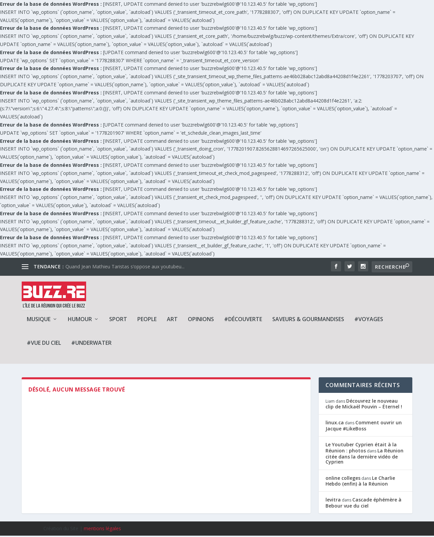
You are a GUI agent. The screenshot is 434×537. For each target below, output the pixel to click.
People (147, 320)
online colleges (343, 479)
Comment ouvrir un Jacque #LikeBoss (364, 427)
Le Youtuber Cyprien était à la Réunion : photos (361, 449)
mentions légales (102, 530)
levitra (333, 501)
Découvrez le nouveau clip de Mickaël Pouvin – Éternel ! (364, 405)
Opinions (201, 320)
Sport (118, 320)
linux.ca (335, 424)
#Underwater (91, 344)
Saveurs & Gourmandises (308, 320)
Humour (80, 320)
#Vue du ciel (44, 344)
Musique (39, 320)
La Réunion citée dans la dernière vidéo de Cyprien (364, 457)
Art (172, 320)
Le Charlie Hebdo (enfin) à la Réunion (360, 482)
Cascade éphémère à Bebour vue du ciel (363, 504)
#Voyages (368, 320)
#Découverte (243, 320)
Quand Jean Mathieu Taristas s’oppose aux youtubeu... (124, 266)
